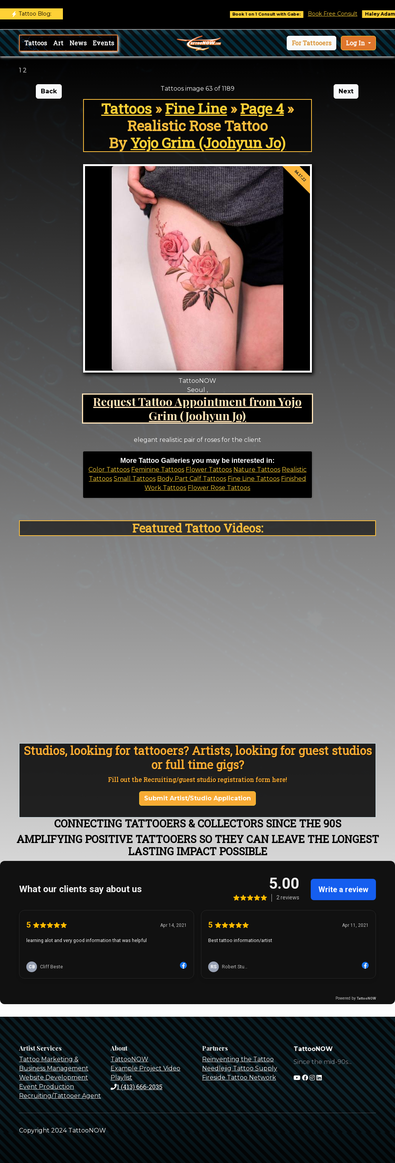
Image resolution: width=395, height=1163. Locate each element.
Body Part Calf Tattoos (191, 478)
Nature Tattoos (256, 469)
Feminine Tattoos (157, 469)
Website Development (53, 1077)
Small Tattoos (135, 478)
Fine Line (196, 108)
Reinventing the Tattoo (238, 1059)
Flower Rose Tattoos (219, 487)
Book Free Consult (339, 13)
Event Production (46, 1086)
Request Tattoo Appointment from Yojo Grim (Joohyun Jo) (197, 408)
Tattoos (35, 43)
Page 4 (262, 108)
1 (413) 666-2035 (136, 1087)
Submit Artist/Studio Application (197, 798)
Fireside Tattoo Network (239, 1077)
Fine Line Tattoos (253, 478)
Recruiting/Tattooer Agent (60, 1095)
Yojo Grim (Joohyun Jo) (208, 142)
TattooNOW (129, 1059)
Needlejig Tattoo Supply (239, 1068)
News (78, 43)
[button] (311, 43)
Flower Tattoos (209, 469)
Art (58, 43)
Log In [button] (356, 43)
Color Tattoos (109, 469)
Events (103, 43)
